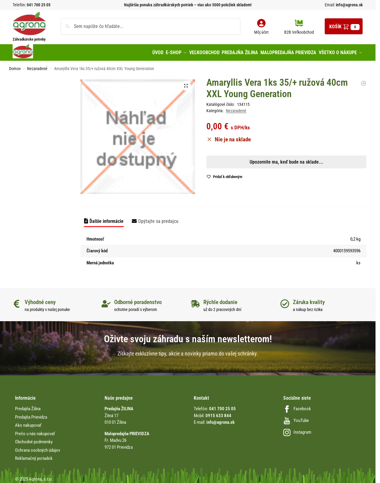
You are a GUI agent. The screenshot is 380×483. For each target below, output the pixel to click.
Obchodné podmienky (34, 439)
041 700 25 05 (38, 4)
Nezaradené (37, 66)
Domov (15, 66)
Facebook (297, 406)
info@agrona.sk (349, 4)
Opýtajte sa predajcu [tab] (158, 218)
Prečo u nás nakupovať (35, 431)
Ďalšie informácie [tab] (106, 218)
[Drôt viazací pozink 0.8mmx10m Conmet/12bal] (363, 81)
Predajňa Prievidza (31, 414)
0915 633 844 (218, 413)
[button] (343, 26)
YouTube (296, 418)
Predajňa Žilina (28, 406)
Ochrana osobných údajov (37, 447)
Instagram (297, 429)
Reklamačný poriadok (34, 456)
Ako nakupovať (28, 423)
